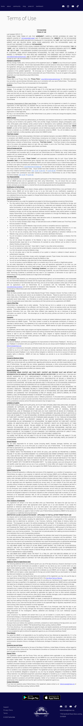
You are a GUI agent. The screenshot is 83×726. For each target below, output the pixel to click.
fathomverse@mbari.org (67, 710)
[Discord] (63, 6)
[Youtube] (73, 6)
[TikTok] (77, 6)
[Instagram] (68, 6)
